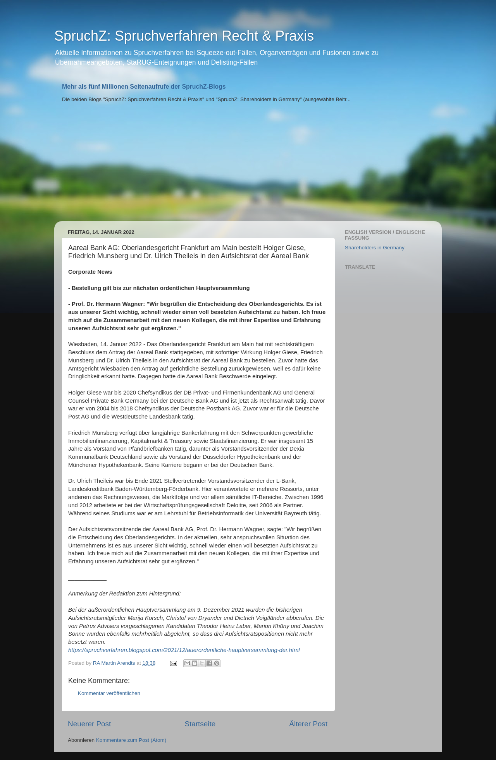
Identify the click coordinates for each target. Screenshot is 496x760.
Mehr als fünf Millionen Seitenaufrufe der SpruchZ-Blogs (144, 86)
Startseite (199, 724)
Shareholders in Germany (375, 247)
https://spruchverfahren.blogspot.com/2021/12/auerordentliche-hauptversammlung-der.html (184, 650)
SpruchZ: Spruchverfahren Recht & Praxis (184, 36)
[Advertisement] (248, 163)
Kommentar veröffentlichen (109, 693)
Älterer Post (308, 724)
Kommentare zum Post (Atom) (131, 740)
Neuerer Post (89, 724)
